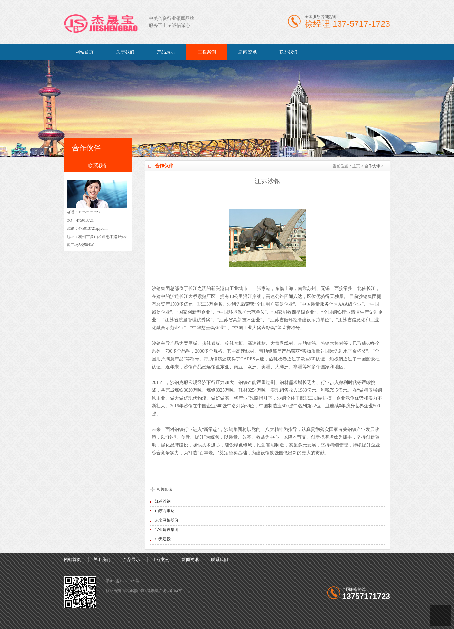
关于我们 (125, 52)
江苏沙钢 (163, 501)
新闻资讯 (247, 52)
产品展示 (166, 52)
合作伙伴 (372, 166)
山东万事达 (164, 510)
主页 (356, 166)
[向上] (440, 615)
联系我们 (288, 52)
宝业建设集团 (166, 529)
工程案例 (207, 52)
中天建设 (163, 539)
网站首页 (84, 52)
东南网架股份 (166, 520)
